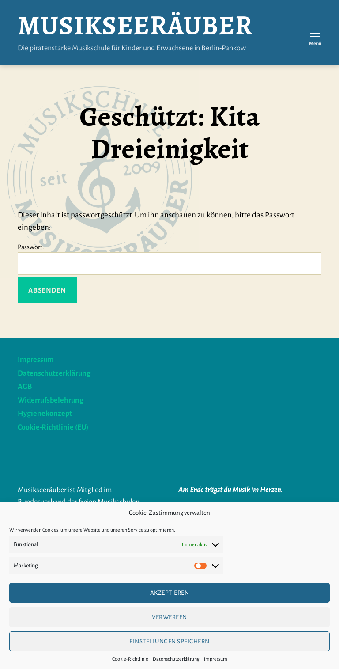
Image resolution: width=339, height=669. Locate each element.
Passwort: (169, 259)
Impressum (215, 658)
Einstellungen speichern (169, 641)
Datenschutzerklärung (176, 658)
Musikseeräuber (135, 25)
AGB (25, 387)
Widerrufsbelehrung (50, 400)
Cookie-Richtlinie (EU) (53, 427)
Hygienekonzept (45, 414)
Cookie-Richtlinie (130, 658)
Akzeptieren (169, 592)
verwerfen (169, 617)
